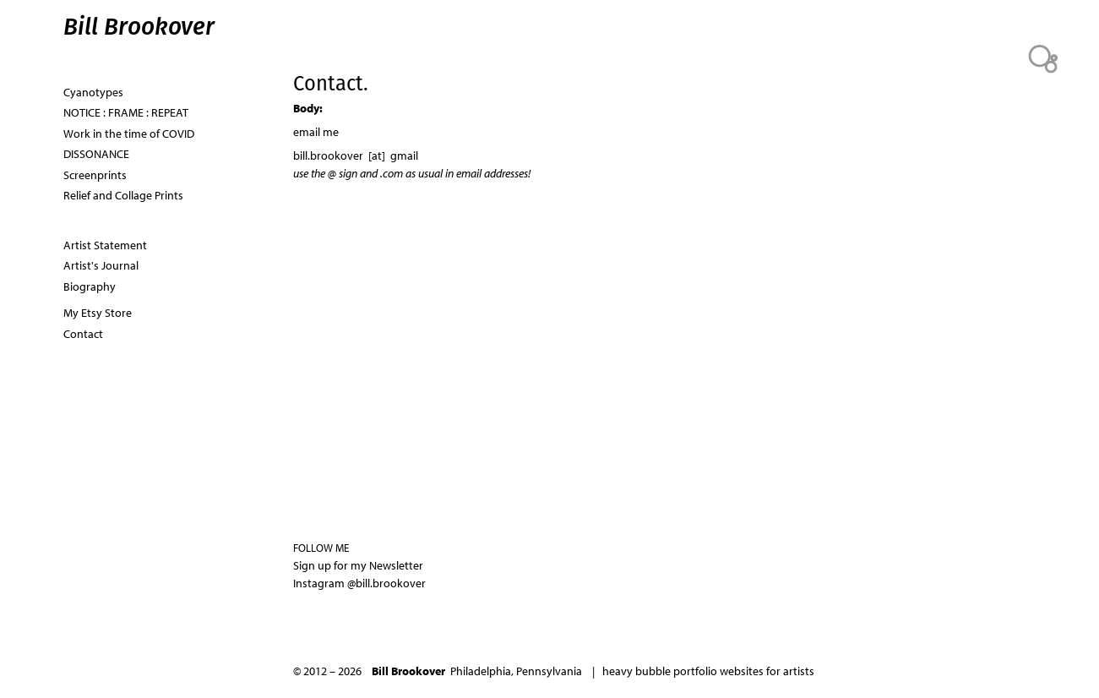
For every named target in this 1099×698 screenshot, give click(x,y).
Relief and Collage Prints (123, 195)
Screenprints (95, 175)
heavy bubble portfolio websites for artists (708, 671)
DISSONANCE (96, 153)
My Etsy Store (97, 312)
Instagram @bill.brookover (359, 583)
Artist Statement (105, 245)
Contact (83, 333)
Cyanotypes (93, 92)
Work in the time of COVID (128, 133)
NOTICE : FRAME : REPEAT (125, 112)
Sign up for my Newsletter (358, 565)
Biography (89, 286)
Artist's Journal (101, 265)
